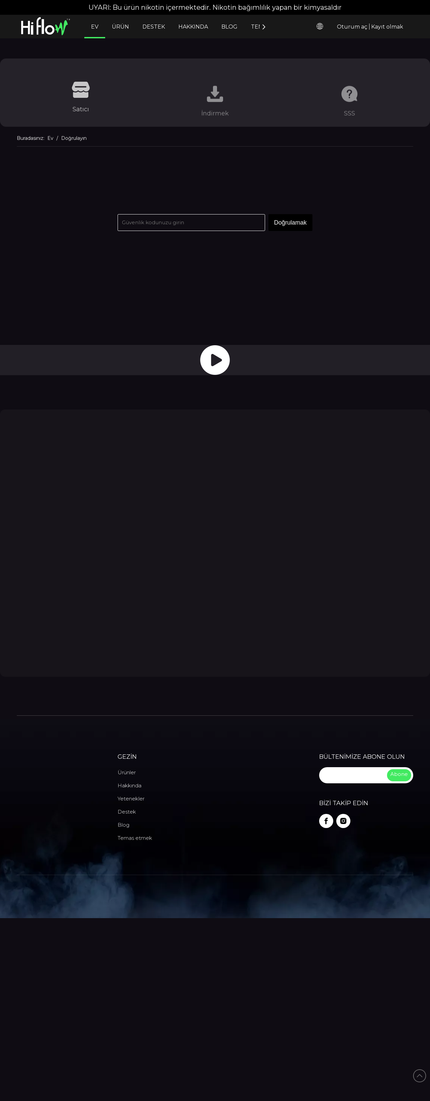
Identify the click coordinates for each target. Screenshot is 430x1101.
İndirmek (215, 119)
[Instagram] (343, 1002)
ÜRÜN (120, 27)
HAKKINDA (193, 27)
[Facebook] (326, 1002)
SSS (349, 119)
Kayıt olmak (387, 27)
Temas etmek (135, 1019)
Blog (123, 1006)
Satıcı (81, 113)
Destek (127, 993)
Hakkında (129, 967)
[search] (352, 956)
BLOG (229, 27)
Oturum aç (352, 27)
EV (94, 27)
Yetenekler (131, 980)
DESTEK (153, 27)
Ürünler (127, 953)
